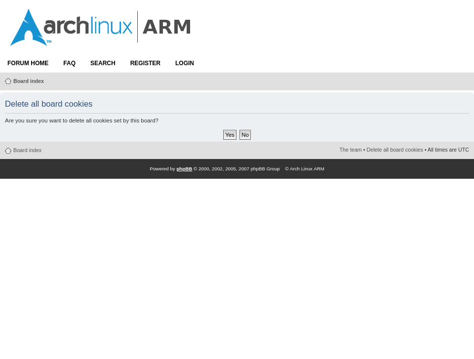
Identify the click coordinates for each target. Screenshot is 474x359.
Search (103, 63)
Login (184, 63)
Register (145, 63)
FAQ (69, 63)
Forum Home (27, 63)
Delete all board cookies (395, 150)
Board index (28, 81)
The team (351, 150)
